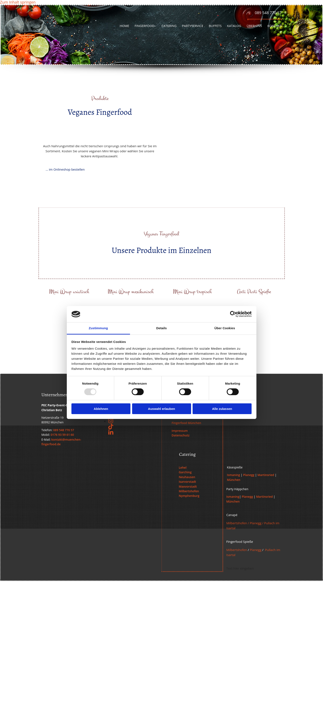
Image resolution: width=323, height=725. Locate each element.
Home (124, 26)
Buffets (215, 26)
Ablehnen (101, 409)
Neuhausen (187, 477)
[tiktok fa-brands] (110, 426)
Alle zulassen (222, 409)
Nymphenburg (189, 496)
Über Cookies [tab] (224, 328)
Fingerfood (144, 26)
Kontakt (274, 26)
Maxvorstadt (188, 486)
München (233, 480)
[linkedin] (110, 432)
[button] (65, 169)
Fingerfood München (186, 423)
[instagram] (110, 420)
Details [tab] (161, 328)
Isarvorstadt (187, 482)
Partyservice (192, 26)
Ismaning (233, 475)
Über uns (254, 26)
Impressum (180, 431)
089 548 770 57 (268, 12)
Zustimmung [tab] (98, 328)
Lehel (183, 467)
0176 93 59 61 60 (62, 435)
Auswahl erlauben (161, 409)
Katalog (234, 26)
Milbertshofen (189, 491)
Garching (185, 472)
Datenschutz (181, 435)
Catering (168, 26)
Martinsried (265, 475)
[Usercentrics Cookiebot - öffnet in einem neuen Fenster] (233, 314)
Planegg (248, 475)
